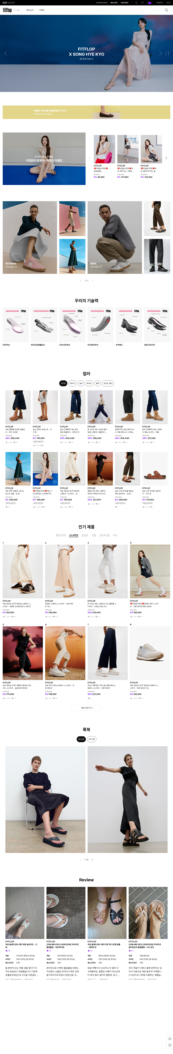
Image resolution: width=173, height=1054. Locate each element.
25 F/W (92, 739)
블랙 (97, 383)
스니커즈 (73, 535)
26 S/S (81, 739)
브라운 (63, 383)
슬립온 (84, 535)
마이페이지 (159, 3)
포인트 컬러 (108, 383)
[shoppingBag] (148, 2)
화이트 (89, 383)
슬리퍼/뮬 (104, 535)
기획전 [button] (41, 10)
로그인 (168, 3)
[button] (5, 53)
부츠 (115, 535)
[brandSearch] (167, 10)
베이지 (72, 383)
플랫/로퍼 (61, 535)
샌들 (94, 535)
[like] (142, 2)
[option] (63, 383)
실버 (80, 383)
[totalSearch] (136, 2)
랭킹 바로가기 (86, 708)
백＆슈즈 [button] (30, 10)
